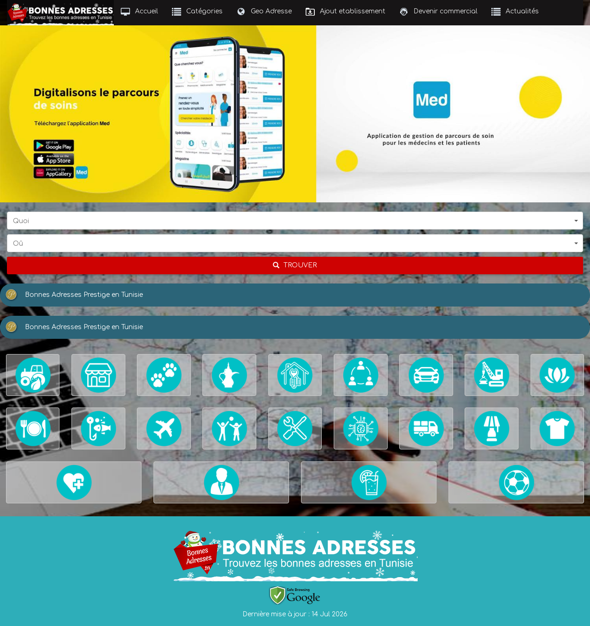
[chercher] (295, 265)
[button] (295, 221)
